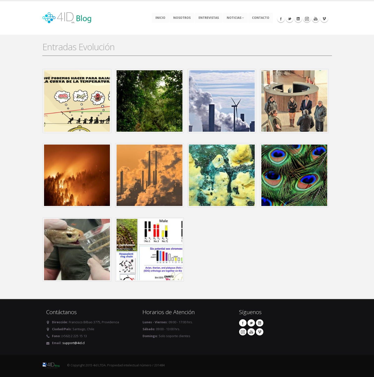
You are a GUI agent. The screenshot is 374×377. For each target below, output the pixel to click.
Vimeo (324, 18)
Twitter (289, 18)
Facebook (281, 18)
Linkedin (298, 18)
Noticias (235, 18)
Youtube (315, 18)
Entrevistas (209, 18)
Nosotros (182, 18)
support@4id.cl (73, 343)
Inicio (160, 18)
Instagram (307, 18)
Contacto (260, 18)
